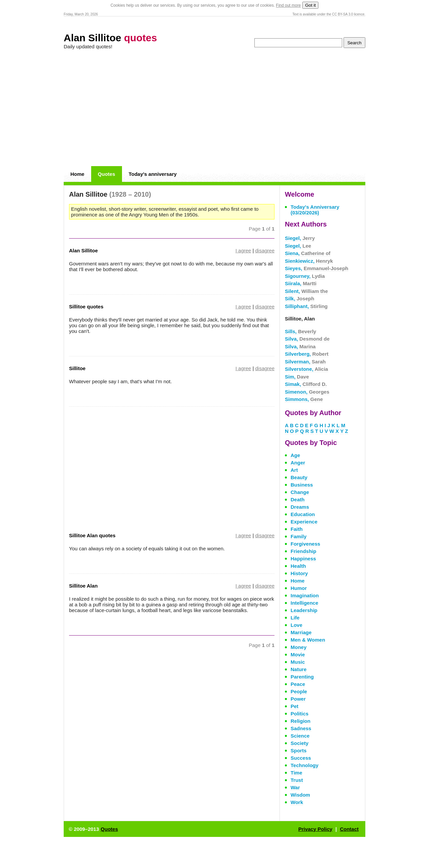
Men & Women (308, 640)
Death (298, 499)
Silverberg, (306, 354)
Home (77, 174)
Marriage (301, 632)
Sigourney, (305, 276)
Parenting (302, 677)
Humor (299, 588)
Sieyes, (316, 268)
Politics (299, 713)
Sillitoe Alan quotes (92, 535)
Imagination (305, 595)
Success (301, 758)
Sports (299, 750)
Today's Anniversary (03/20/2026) (315, 209)
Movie (298, 654)
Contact (349, 829)
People (299, 691)
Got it (310, 5)
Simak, (306, 384)
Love (296, 625)
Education (303, 514)
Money (299, 647)
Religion (300, 721)
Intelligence (304, 603)
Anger (298, 462)
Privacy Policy (315, 829)
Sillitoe (77, 368)
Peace (298, 684)
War (295, 787)
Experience (304, 521)
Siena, (307, 253)
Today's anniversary (153, 174)
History (299, 573)
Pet (294, 706)
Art (294, 470)
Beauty (299, 477)
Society (299, 743)
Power (298, 699)
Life (295, 617)
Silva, (307, 339)
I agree (243, 250)
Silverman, (305, 361)
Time (296, 772)
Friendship (303, 551)
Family (299, 536)
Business (302, 485)
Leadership (304, 610)
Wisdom (300, 795)
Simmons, (304, 399)
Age (295, 455)
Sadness (301, 728)
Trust (297, 780)
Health (298, 566)
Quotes (106, 174)
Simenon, (307, 392)
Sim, (297, 377)
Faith (297, 529)
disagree (264, 250)
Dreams (300, 507)
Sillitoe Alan (83, 586)
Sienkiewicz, (309, 261)
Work (297, 802)
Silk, (299, 298)
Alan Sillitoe (110, 37)
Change (300, 492)
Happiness (303, 558)
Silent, (306, 291)
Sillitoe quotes (86, 306)
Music (298, 662)
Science (300, 736)
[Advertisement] (214, 108)
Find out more (288, 5)
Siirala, (300, 283)
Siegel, (300, 238)
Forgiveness (305, 544)
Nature (299, 669)
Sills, (300, 331)
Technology (304, 765)
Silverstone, (306, 369)
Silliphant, (306, 306)
